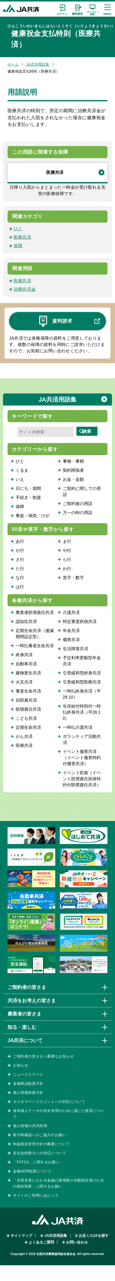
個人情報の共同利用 (30, 1126)
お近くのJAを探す (94, 1236)
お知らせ (20, 1065)
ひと (18, 228)
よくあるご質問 (41, 1242)
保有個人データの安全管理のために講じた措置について (58, 1114)
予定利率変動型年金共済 (82, 660)
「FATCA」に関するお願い (36, 1162)
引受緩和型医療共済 (82, 682)
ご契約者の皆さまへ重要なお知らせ (43, 1056)
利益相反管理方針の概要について (41, 1144)
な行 (20, 577)
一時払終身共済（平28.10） (82, 694)
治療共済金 (25, 289)
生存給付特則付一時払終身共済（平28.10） (82, 712)
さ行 (20, 559)
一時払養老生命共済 (35, 645)
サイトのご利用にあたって (36, 1195)
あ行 (20, 541)
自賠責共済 (26, 700)
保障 (18, 245)
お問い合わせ (77, 1242)
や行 (67, 550)
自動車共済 (26, 663)
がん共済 (24, 736)
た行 (20, 568)
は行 (20, 586)
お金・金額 (73, 479)
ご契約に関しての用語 (82, 491)
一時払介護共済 (77, 727)
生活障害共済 (75, 648)
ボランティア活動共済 (82, 739)
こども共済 (26, 718)
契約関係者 (73, 470)
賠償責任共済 (28, 709)
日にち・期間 (28, 488)
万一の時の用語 (77, 512)
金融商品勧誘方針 (28, 1083)
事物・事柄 (73, 461)
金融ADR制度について (32, 1171)
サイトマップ (21, 1236)
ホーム (13, 64)
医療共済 (54, 172)
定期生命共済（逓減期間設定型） (35, 633)
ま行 (67, 541)
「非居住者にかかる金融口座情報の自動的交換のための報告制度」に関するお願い (58, 1183)
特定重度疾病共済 (80, 621)
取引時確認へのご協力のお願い (39, 1135)
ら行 (67, 559)
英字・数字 (73, 577)
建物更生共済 (28, 672)
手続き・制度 (28, 497)
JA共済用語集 (37, 64)
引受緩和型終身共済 (82, 672)
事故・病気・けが (33, 515)
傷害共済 (71, 639)
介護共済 (71, 612)
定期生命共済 (28, 727)
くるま (22, 470)
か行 (20, 550)
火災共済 (24, 682)
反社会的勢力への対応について (39, 1153)
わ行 (67, 568)
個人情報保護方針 (28, 1092)
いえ (20, 479)
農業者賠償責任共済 (35, 612)
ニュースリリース (28, 1074)
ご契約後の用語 (77, 503)
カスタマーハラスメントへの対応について (49, 1102)
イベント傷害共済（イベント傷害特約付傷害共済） (82, 757)
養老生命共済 (28, 691)
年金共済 (71, 630)
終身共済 (24, 654)
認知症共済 (26, 621)
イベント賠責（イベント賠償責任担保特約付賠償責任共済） (82, 778)
